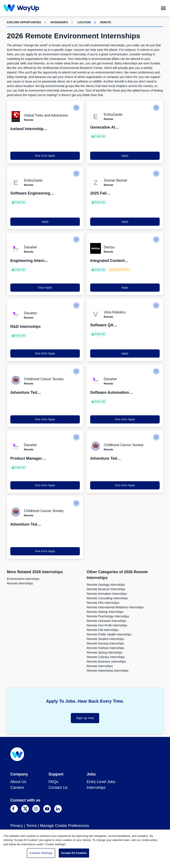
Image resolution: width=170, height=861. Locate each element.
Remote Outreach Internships (106, 621)
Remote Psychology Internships (108, 616)
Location (84, 22)
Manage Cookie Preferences (64, 826)
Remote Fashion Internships (105, 648)
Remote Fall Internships (103, 630)
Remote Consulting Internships (107, 598)
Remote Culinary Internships (106, 657)
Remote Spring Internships (104, 652)
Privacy (16, 826)
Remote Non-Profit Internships (107, 625)
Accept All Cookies (74, 853)
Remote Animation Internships (107, 593)
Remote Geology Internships (106, 584)
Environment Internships (23, 579)
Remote (105, 22)
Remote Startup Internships (105, 611)
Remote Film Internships (103, 602)
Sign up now (85, 718)
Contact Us (58, 787)
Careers (17, 787)
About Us (18, 782)
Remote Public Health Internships (109, 634)
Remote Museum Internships (106, 589)
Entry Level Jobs (101, 782)
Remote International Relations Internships (115, 607)
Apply (124, 155)
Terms (31, 826)
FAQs (53, 782)
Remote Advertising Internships (107, 670)
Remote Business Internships (106, 661)
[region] (85, 845)
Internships (59, 22)
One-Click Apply (45, 155)
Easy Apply (45, 287)
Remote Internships (20, 583)
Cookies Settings (41, 853)
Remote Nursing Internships (105, 643)
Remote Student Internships (105, 639)
